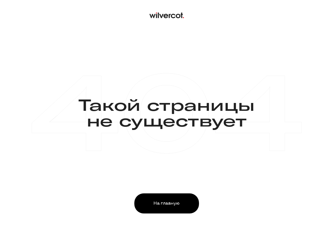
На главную (166, 203)
